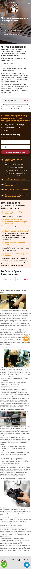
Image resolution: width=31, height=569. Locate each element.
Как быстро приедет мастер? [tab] (15, 179)
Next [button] (29, 278)
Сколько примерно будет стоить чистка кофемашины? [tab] (16, 195)
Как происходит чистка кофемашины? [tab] (13, 159)
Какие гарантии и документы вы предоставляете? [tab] (16, 190)
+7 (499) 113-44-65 (8, 3)
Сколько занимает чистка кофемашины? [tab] (14, 184)
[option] (4, 279)
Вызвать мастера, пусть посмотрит (15, 107)
